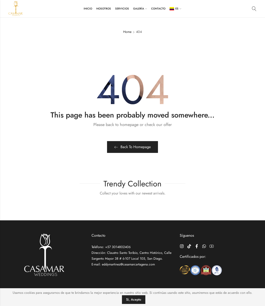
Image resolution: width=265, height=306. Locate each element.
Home (127, 31)
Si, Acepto (133, 299)
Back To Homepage (132, 147)
